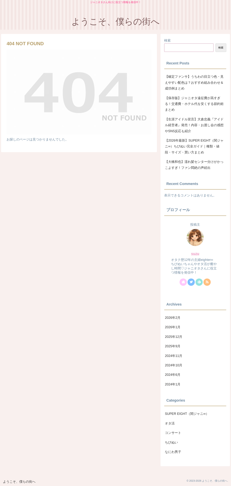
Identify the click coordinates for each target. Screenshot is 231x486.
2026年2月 (172, 318)
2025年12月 (173, 337)
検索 (167, 40)
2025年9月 (172, 346)
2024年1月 (172, 384)
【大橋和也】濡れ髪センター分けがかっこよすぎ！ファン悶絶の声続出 (194, 164)
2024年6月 (172, 375)
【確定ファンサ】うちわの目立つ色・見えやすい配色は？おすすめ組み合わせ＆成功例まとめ (194, 82)
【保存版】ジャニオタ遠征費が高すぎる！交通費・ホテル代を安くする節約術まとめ (194, 104)
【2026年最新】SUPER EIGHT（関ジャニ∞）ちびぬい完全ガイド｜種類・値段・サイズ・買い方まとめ (194, 146)
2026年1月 (172, 327)
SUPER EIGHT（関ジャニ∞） (187, 414)
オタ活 (170, 423)
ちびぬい (171, 442)
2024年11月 (173, 356)
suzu (195, 254)
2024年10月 (173, 365)
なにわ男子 (173, 452)
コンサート (173, 433)
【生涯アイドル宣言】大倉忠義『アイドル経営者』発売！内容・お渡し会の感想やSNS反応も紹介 (194, 125)
